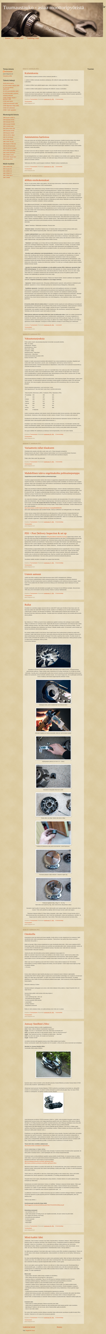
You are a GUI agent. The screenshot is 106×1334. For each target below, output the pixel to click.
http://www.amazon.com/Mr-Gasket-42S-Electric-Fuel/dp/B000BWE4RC (43, 508)
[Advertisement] (53, 53)
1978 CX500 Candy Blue (9, 150)
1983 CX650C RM (7, 166)
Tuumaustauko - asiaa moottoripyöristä (43, 7)
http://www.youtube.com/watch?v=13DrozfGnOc (37, 1145)
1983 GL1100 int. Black (9, 135)
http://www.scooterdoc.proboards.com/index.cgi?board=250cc (40, 1163)
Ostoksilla (30, 934)
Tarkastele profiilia (7, 76)
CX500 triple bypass (8, 101)
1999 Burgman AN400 (8, 133)
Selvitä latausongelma (8, 83)
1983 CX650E (6, 177)
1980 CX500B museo (8, 126)
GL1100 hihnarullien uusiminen (10, 93)
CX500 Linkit (19, 38)
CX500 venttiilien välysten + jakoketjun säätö (10, 98)
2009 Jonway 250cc (8, 159)
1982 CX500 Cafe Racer (9, 152)
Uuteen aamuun (33, 574)
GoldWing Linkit (33, 38)
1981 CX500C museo (8, 154)
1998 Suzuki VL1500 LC (9, 117)
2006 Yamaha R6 (7, 168)
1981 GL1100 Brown (8, 137)
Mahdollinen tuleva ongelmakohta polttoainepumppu (52, 473)
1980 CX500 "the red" (8, 141)
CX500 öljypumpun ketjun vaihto (11, 105)
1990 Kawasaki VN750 (8, 122)
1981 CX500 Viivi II (7, 175)
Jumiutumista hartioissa (37, 137)
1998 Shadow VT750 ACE (9, 143)
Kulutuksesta (31, 73)
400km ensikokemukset (37, 180)
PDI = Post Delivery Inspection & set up (46, 533)
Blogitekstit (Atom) (30, 1330)
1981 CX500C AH (7, 171)
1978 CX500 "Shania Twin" (9, 157)
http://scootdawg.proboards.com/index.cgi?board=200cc (39, 1161)
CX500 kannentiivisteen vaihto (10, 103)
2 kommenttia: (59, 166)
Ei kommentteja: (59, 99)
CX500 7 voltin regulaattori (9, 110)
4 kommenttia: (59, 1012)
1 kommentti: (58, 325)
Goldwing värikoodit (8, 95)
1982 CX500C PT (7, 173)
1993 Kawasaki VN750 (8, 119)
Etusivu (7, 38)
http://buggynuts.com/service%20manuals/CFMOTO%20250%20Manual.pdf (44, 1205)
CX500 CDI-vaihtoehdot (9, 107)
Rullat (28, 604)
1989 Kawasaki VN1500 (9, 124)
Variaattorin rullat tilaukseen (39, 447)
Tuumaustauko (9, 71)
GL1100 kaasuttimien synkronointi (8, 88)
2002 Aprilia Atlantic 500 (9, 128)
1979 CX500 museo (8, 139)
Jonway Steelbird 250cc (37, 1023)
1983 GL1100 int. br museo (9, 148)
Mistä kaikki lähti (34, 1237)
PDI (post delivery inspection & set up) (57, 536)
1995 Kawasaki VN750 (8, 130)
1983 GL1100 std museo (9, 146)
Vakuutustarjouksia (34, 338)
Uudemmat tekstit (29, 1327)
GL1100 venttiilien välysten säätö (11, 85)
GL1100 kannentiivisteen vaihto (11, 91)
